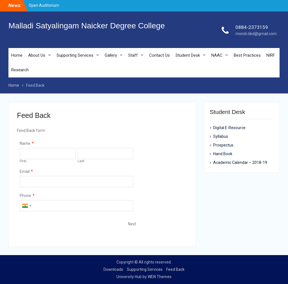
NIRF (270, 55)
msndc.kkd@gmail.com (256, 33)
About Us (36, 55)
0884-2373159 (251, 27)
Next (132, 224)
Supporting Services (75, 55)
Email (25, 171)
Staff (133, 55)
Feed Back (175, 269)
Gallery (111, 55)
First (23, 161)
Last (81, 161)
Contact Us (159, 55)
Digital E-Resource (229, 127)
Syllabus (220, 136)
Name (25, 143)
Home (16, 55)
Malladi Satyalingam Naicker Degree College (86, 25)
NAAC (216, 55)
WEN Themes (160, 276)
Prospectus (223, 145)
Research (20, 69)
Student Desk (188, 55)
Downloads (113, 269)
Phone (25, 195)
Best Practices (247, 55)
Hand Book (222, 154)
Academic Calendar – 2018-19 (240, 162)
